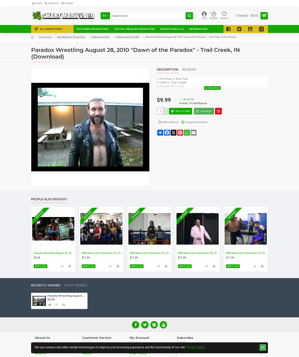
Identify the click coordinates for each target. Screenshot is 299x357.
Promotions (45, 37)
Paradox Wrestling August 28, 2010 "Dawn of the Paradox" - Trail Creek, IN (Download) (66, 295)
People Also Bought (49, 199)
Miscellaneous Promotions (71, 37)
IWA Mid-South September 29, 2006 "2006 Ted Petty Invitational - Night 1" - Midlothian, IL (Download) (102, 253)
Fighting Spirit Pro (100, 37)
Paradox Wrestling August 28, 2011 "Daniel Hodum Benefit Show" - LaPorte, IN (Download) (54, 253)
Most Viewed (75, 285)
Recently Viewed (46, 285)
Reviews (189, 69)
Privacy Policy (195, 347)
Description (167, 69)
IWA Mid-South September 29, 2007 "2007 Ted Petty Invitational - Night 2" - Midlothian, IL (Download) (246, 253)
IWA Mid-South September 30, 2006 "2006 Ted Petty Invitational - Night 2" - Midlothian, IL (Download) (150, 253)
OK (262, 347)
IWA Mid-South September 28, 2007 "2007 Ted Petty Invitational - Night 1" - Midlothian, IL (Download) (198, 253)
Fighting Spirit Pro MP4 (127, 37)
